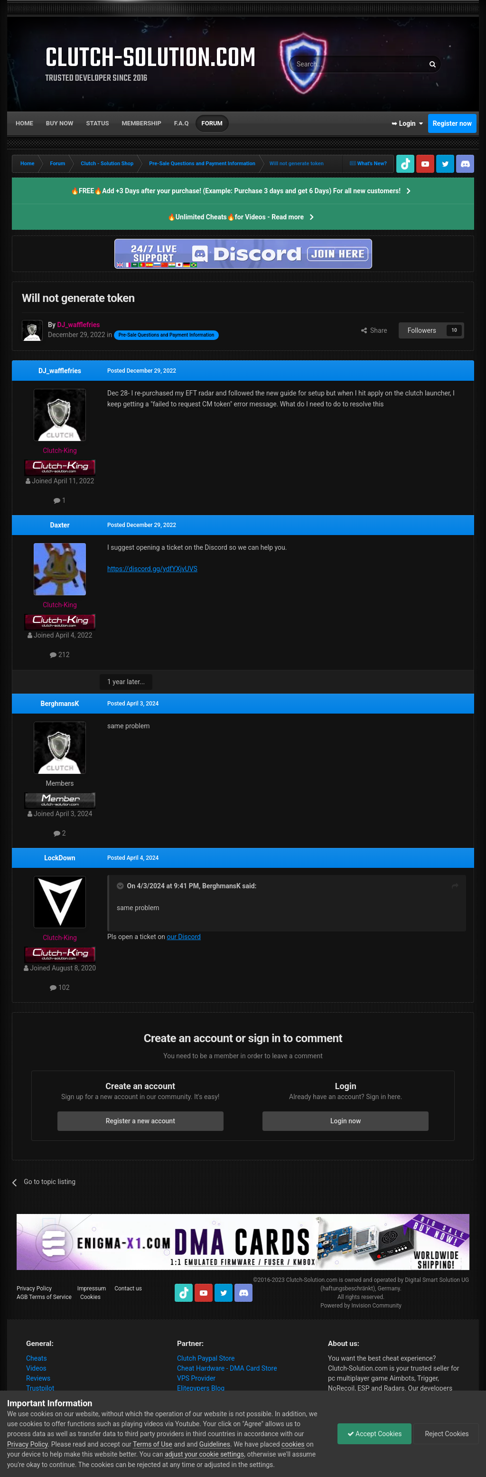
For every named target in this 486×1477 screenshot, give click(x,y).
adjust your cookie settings (204, 1454)
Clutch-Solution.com (311, 1280)
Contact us (128, 1288)
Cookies (90, 1297)
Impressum (91, 1288)
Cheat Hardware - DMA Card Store (227, 1368)
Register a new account (140, 1121)
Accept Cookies (374, 1434)
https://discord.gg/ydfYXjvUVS (152, 569)
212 (59, 655)
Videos (36, 1368)
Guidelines (214, 1444)
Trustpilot (40, 1388)
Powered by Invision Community (361, 1305)
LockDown (59, 858)
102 (59, 987)
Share (374, 330)
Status (97, 123)
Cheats (36, 1358)
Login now (345, 1121)
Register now (452, 123)
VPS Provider (196, 1378)
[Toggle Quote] (121, 886)
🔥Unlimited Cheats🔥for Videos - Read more (236, 217)
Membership (141, 123)
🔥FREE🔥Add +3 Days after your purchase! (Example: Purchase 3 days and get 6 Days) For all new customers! (236, 191)
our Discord (184, 937)
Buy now (60, 123)
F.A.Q (181, 123)
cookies (292, 1444)
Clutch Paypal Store (205, 1358)
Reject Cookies (446, 1434)
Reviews (38, 1378)
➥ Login (407, 123)
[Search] (334, 64)
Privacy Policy (34, 1288)
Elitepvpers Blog (200, 1388)
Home (24, 123)
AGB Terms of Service (44, 1297)
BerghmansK (60, 703)
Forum (212, 123)
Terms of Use (152, 1444)
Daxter (59, 525)
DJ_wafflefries (59, 371)
